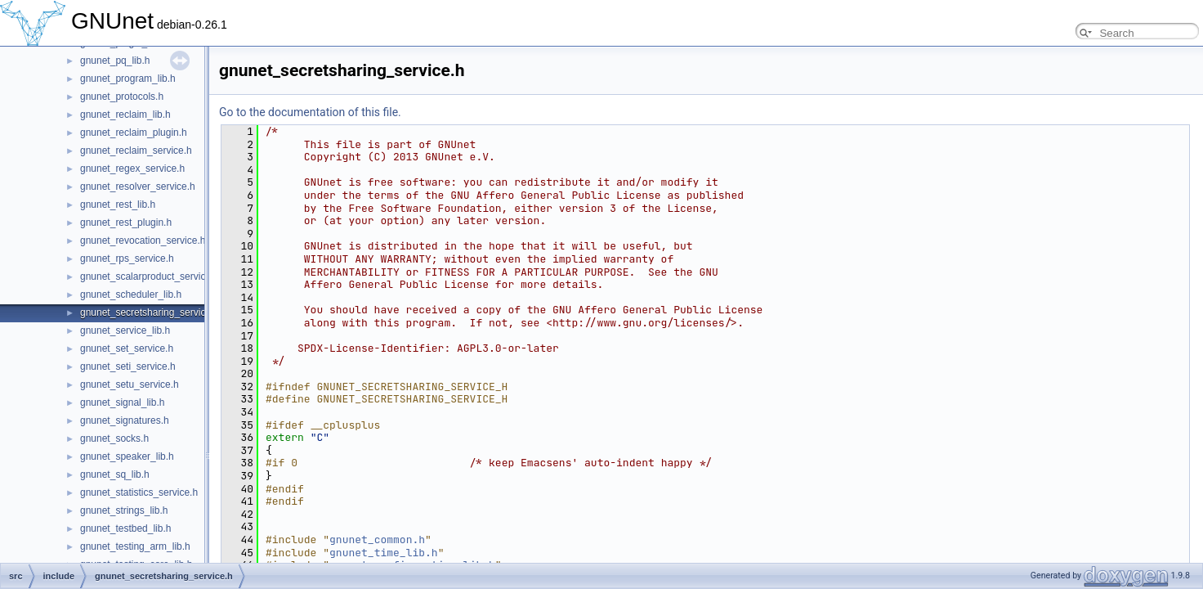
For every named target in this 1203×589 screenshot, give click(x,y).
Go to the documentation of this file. (310, 112)
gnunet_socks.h (114, 438)
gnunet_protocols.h (121, 96)
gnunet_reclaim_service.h (136, 150)
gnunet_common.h (377, 539)
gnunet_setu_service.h (129, 384)
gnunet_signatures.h (124, 420)
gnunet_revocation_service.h (142, 240)
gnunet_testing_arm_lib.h (135, 546)
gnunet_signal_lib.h (122, 402)
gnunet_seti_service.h (128, 366)
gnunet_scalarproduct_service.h (149, 276)
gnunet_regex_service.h (132, 168)
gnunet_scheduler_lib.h (130, 294)
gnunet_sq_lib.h (115, 474)
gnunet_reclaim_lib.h (125, 114)
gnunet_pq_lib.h (115, 60)
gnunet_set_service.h (126, 348)
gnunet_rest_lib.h (117, 204)
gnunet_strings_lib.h (124, 510)
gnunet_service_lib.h (125, 330)
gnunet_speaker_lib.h (127, 456)
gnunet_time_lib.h (383, 553)
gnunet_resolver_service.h (137, 186)
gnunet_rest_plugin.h (126, 222)
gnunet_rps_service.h (127, 258)
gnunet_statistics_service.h (139, 492)
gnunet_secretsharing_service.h (149, 312)
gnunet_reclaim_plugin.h (133, 132)
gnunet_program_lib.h (128, 78)
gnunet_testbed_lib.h (125, 528)
